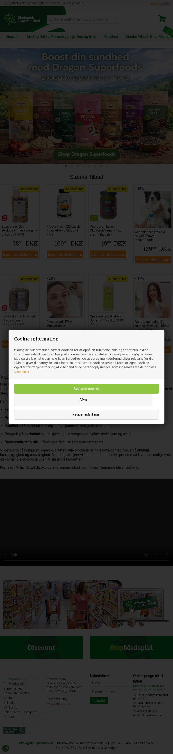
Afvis (83, 400)
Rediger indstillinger (87, 414)
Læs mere (22, 371)
